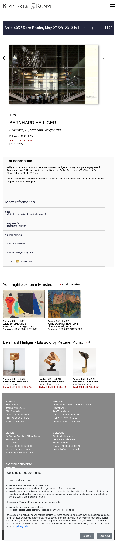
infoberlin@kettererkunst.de (19, 452)
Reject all (87, 535)
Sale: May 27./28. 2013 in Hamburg (49, 28)
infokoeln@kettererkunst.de (66, 449)
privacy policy (22, 526)
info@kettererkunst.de (16, 421)
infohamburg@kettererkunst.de (68, 421)
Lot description (19, 161)
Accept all (104, 535)
